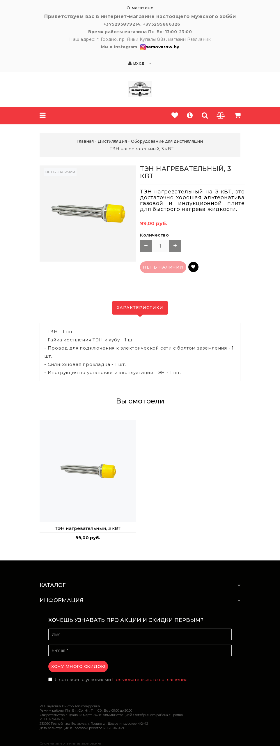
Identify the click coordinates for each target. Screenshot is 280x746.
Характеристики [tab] (140, 307)
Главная (85, 141)
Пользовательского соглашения (149, 679)
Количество (154, 235)
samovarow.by (159, 47)
